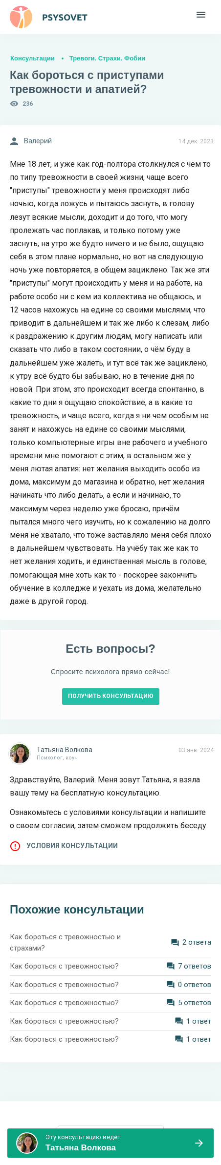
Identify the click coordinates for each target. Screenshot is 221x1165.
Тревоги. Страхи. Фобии (107, 58)
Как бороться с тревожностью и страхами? (65, 942)
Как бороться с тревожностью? (64, 966)
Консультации (32, 58)
